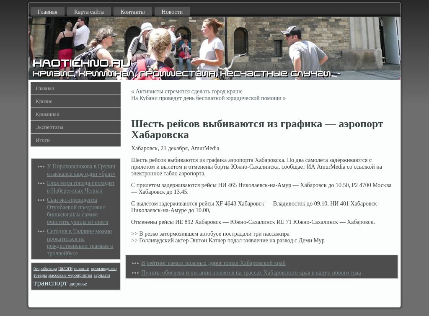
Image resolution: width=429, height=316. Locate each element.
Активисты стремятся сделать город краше (189, 91)
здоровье (78, 284)
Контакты (133, 12)
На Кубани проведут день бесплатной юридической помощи (206, 98)
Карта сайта (89, 12)
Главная (47, 12)
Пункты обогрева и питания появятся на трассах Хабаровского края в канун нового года (251, 273)
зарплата (102, 275)
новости (82, 268)
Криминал (47, 114)
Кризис (44, 101)
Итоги (43, 140)
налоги (65, 268)
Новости (172, 12)
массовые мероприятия (70, 275)
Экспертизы (49, 127)
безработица (45, 268)
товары (40, 275)
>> (134, 234)
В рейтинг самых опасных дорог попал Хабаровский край (213, 263)
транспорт (50, 282)
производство (103, 268)
